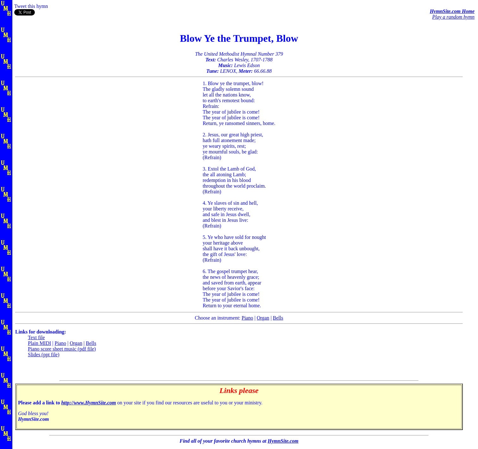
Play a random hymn (453, 17)
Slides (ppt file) (44, 354)
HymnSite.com (282, 441)
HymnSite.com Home (452, 11)
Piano (247, 318)
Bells (278, 318)
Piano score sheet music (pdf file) (62, 349)
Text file (36, 337)
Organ (263, 318)
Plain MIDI (39, 343)
